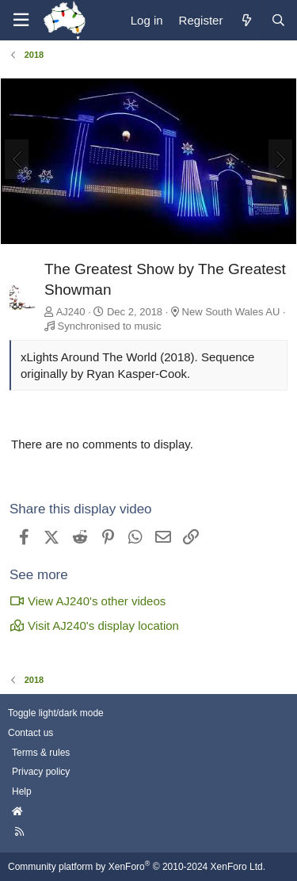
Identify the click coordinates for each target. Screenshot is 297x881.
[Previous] (17, 159)
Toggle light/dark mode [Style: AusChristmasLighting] (56, 713)
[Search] (278, 20)
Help (22, 791)
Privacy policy (41, 771)
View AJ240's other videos (88, 601)
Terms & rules (41, 752)
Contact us (30, 732)
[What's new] (245, 20)
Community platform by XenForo (136, 866)
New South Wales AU (231, 312)
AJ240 (71, 312)
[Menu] (20, 20)
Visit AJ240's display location (94, 625)
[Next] (280, 159)
